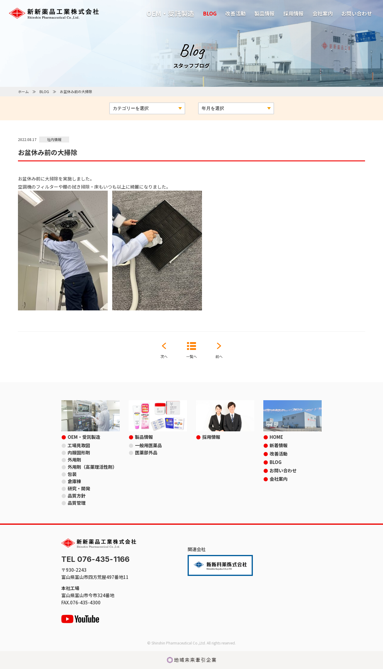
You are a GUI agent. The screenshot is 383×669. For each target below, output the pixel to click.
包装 (72, 474)
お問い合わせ (356, 13)
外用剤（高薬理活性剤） (92, 467)
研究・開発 (79, 488)
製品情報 (264, 13)
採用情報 (293, 13)
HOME (276, 437)
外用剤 (74, 459)
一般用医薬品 (148, 445)
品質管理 (77, 503)
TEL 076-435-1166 (95, 559)
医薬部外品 (146, 452)
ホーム (23, 91)
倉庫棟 (74, 481)
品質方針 (77, 495)
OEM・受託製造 (170, 13)
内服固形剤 (79, 452)
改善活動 (235, 13)
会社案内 (322, 13)
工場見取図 (79, 445)
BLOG (210, 13)
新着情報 (279, 445)
